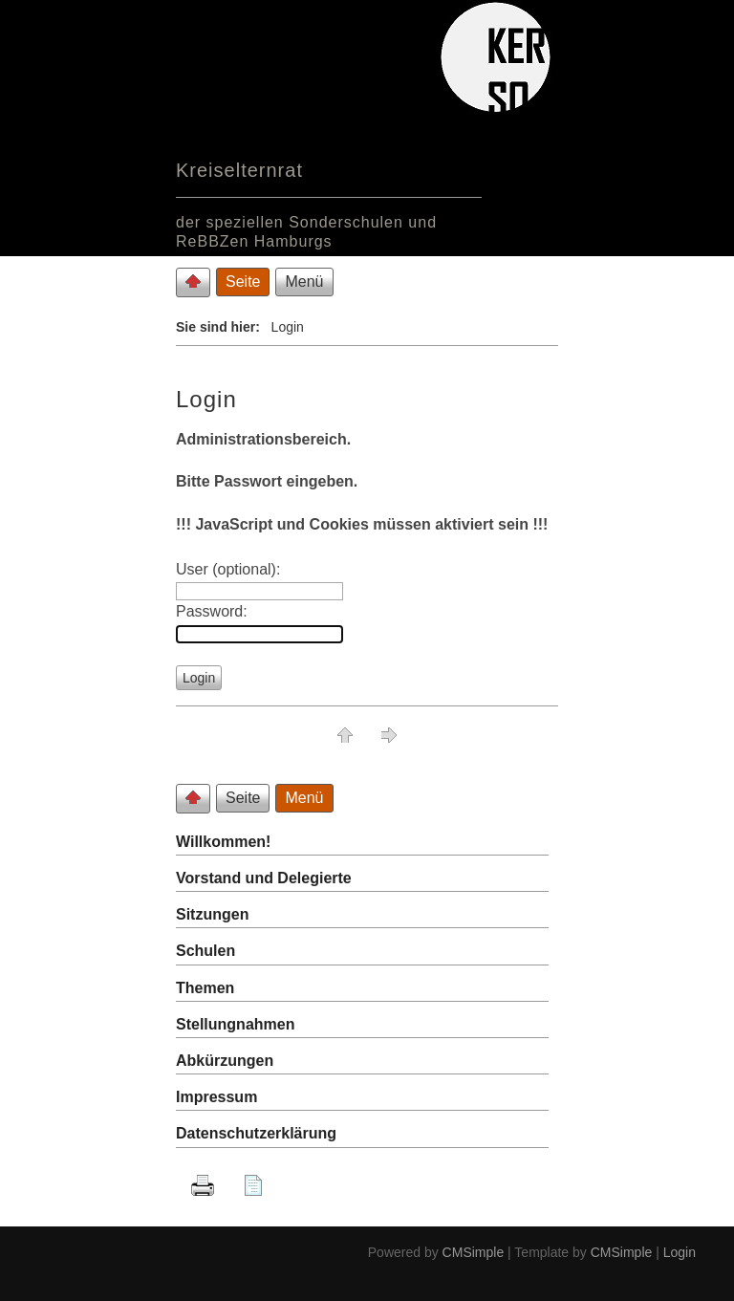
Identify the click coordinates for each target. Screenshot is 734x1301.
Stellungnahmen (235, 1024)
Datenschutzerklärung (256, 1133)
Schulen (205, 951)
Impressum (216, 1097)
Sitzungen (212, 914)
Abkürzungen (224, 1060)
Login (679, 1252)
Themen (205, 988)
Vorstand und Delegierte (264, 878)
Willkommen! (223, 842)
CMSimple (474, 1252)
